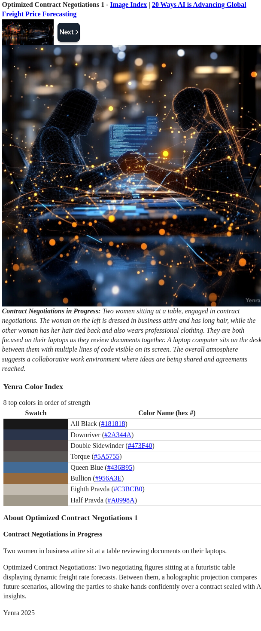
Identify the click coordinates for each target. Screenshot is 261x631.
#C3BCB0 (128, 489)
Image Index (128, 4)
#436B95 (120, 467)
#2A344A (117, 434)
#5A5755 (107, 456)
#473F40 (140, 445)
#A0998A (121, 500)
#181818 (113, 423)
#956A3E (108, 478)
